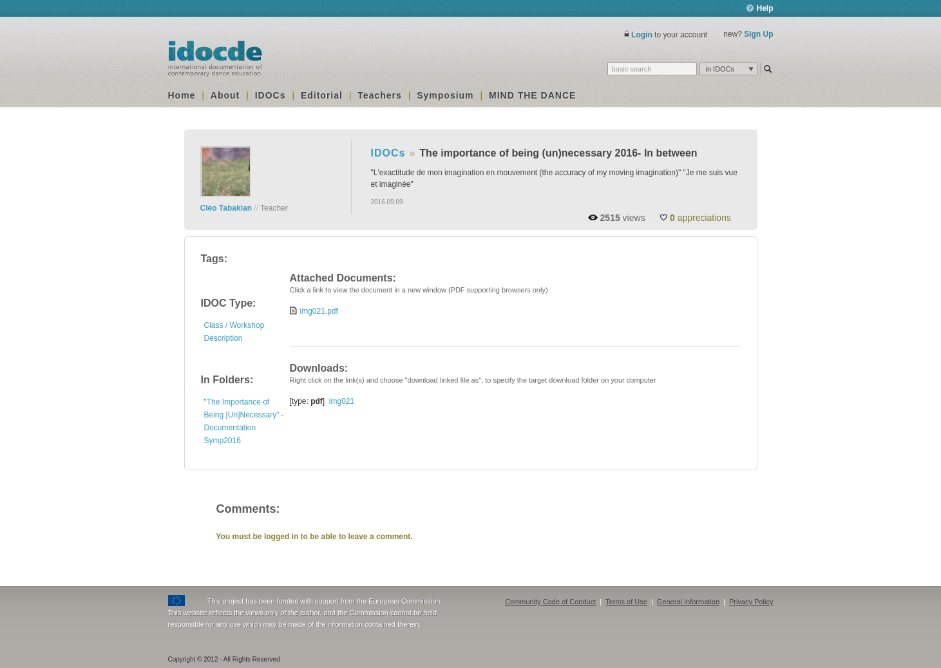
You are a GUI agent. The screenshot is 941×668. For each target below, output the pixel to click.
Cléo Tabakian (226, 208)
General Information (688, 602)
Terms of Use (626, 602)
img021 (341, 401)
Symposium (445, 95)
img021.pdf (319, 311)
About (225, 95)
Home (182, 95)
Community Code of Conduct (550, 602)
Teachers (379, 95)
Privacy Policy (751, 602)
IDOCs (270, 95)
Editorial (322, 95)
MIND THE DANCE (532, 95)
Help (759, 8)
